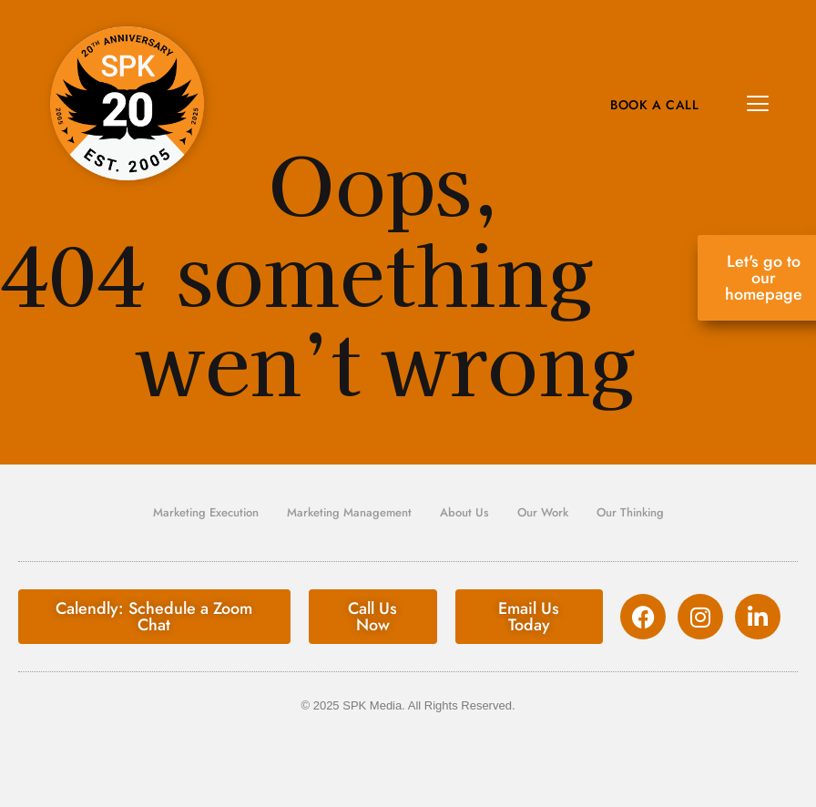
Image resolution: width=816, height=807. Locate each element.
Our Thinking (630, 512)
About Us (464, 512)
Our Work (542, 512)
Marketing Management (349, 512)
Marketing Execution (206, 512)
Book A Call (654, 105)
